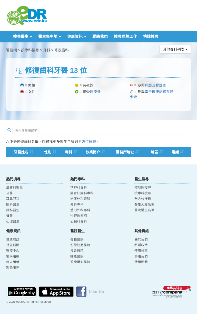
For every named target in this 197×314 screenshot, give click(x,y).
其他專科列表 (175, 49)
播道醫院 (77, 256)
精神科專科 (78, 187)
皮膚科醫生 (14, 187)
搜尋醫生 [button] (22, 36)
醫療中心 (12, 251)
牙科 (46, 50)
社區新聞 (12, 245)
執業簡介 (93, 152)
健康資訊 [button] (76, 36)
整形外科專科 (80, 210)
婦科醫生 (12, 210)
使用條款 (141, 251)
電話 (175, 152)
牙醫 (9, 193)
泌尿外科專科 (80, 199)
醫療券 (95, 92)
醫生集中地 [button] (49, 36)
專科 (68, 152)
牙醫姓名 (21, 152)
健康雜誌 (12, 239)
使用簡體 (141, 262)
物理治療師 (78, 216)
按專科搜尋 (30, 50)
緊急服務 (12, 268)
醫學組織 (12, 256)
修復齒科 (61, 50)
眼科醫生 (12, 204)
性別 (47, 152)
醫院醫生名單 (144, 210)
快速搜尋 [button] (151, 36)
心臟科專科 (78, 221)
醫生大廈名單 (144, 204)
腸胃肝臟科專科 (82, 193)
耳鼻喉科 (12, 199)
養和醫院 (77, 239)
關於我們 (141, 239)
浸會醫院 (77, 251)
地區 (154, 152)
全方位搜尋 (87, 142)
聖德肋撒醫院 (80, 245)
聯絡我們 (100, 36)
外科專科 (77, 204)
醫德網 (11, 50)
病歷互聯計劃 (155, 85)
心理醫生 (12, 221)
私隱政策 (141, 245)
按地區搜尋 (142, 187)
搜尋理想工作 (125, 36)
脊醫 (9, 216)
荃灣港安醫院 (80, 262)
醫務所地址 (125, 152)
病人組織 (12, 262)
